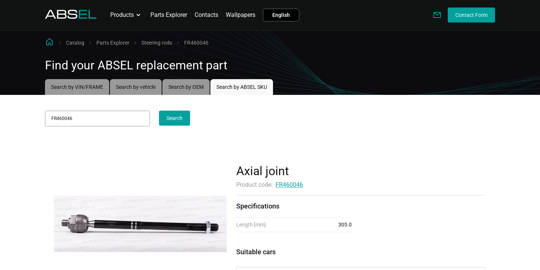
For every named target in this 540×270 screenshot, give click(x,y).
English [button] (281, 15)
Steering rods (156, 43)
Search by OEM (186, 87)
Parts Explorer (168, 14)
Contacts (206, 14)
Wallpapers (240, 14)
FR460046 (289, 184)
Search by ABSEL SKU (241, 87)
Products (126, 15)
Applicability (252, 260)
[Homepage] (71, 16)
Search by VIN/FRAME (77, 87)
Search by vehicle (136, 87)
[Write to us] (437, 15)
